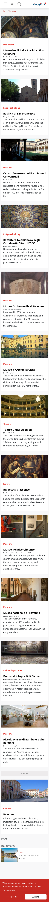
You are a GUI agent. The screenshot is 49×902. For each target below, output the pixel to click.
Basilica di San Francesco (19, 113)
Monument (8, 44)
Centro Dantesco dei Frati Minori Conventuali (24, 175)
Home (5, 11)
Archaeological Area (12, 670)
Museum (7, 167)
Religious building (11, 107)
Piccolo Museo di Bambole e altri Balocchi (24, 741)
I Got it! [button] (13, 897)
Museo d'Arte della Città (19, 369)
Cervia (21, 852)
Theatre (7, 424)
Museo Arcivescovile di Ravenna (23, 306)
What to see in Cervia (29, 855)
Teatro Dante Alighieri (17, 429)
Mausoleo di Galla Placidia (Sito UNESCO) (23, 52)
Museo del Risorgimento (19, 549)
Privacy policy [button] (9, 890)
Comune (7, 808)
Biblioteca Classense (16, 489)
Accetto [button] (35, 897)
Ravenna (12, 11)
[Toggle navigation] (6, 4)
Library (6, 484)
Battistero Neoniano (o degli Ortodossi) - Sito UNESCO (21, 241)
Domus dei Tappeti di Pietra (21, 676)
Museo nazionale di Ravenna (21, 613)
